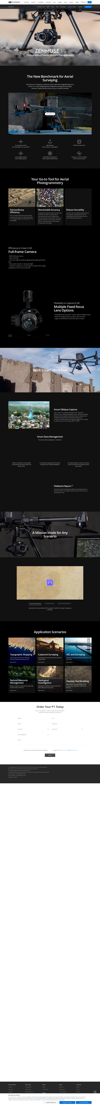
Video (53, 6)
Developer (78, 1091)
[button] (50, 35)
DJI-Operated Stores (29, 1091)
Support (71, 2)
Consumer (10, 1087)
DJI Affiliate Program (63, 1098)
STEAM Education (62, 1091)
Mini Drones (61, 1094)
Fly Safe (43, 1087)
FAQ (57, 6)
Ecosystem (48, 2)
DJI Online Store (28, 1087)
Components (10, 1094)
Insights (60, 2)
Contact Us (88, 6)
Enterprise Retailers (29, 1096)
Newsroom (61, 1087)
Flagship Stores (28, 1089)
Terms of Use (75, 750)
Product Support (45, 1095)
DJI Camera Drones (63, 1096)
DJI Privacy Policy (63, 750)
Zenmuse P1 (11, 6)
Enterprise (10, 1091)
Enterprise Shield (72, 6)
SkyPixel (77, 1087)
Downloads (63, 6)
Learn (54, 2)
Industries (26, 2)
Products (33, 2)
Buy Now (80, 6)
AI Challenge (41, 2)
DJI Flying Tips (45, 1089)
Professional (10, 1089)
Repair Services (45, 1097)
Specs (48, 6)
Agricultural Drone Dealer (30, 1098)
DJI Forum (78, 1089)
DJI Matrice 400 (40, 6)
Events (65, 2)
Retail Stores (27, 1094)
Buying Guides (62, 1089)
